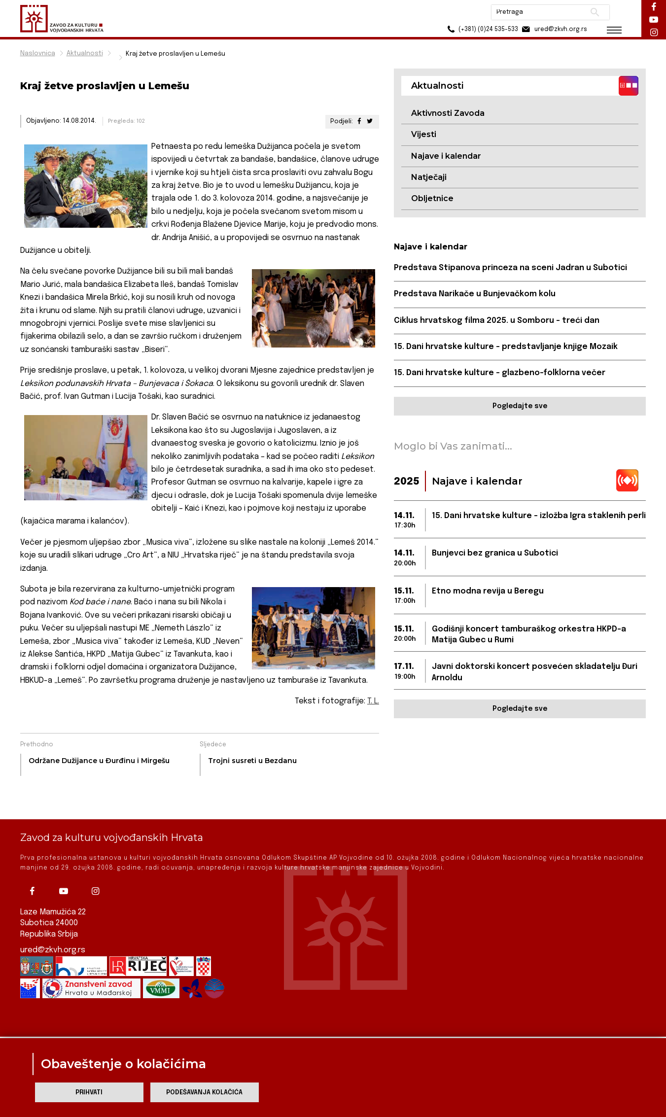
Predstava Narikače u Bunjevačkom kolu (475, 294)
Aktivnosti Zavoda (448, 113)
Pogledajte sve (519, 406)
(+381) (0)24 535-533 (481, 29)
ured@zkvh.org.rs (52, 916)
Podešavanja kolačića (204, 1092)
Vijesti (423, 134)
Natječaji (429, 177)
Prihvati (89, 1092)
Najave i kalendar (446, 156)
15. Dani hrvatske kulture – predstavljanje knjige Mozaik (506, 347)
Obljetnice (432, 198)
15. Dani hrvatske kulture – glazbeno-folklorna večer (499, 373)
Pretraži (594, 12)
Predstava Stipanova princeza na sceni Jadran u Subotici (510, 268)
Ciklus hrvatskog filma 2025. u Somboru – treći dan (496, 320)
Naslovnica (37, 53)
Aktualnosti (85, 53)
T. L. (373, 701)
